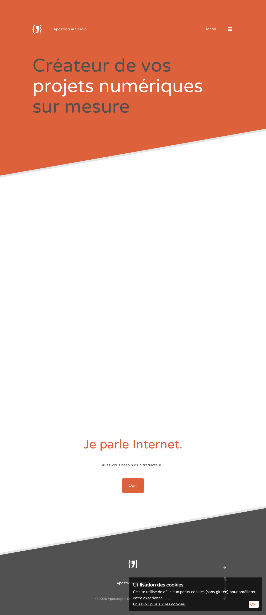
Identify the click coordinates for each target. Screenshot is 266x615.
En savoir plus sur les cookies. (159, 604)
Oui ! (133, 485)
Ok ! (253, 604)
